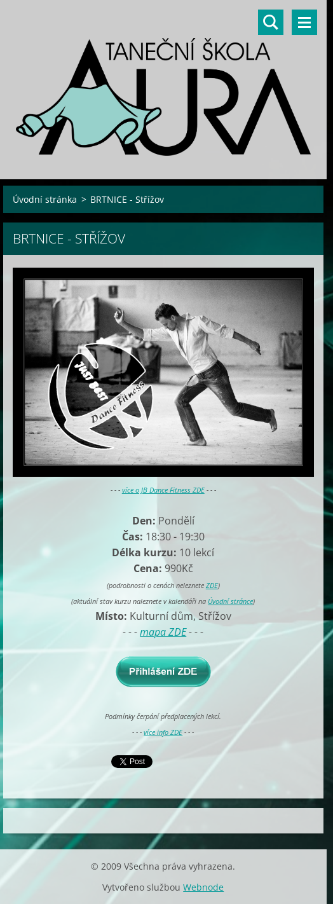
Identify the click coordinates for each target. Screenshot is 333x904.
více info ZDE (163, 732)
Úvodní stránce (230, 601)
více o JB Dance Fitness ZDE (163, 490)
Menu (304, 22)
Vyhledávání (270, 22)
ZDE (212, 585)
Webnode (203, 887)
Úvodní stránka (45, 199)
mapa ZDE (163, 632)
